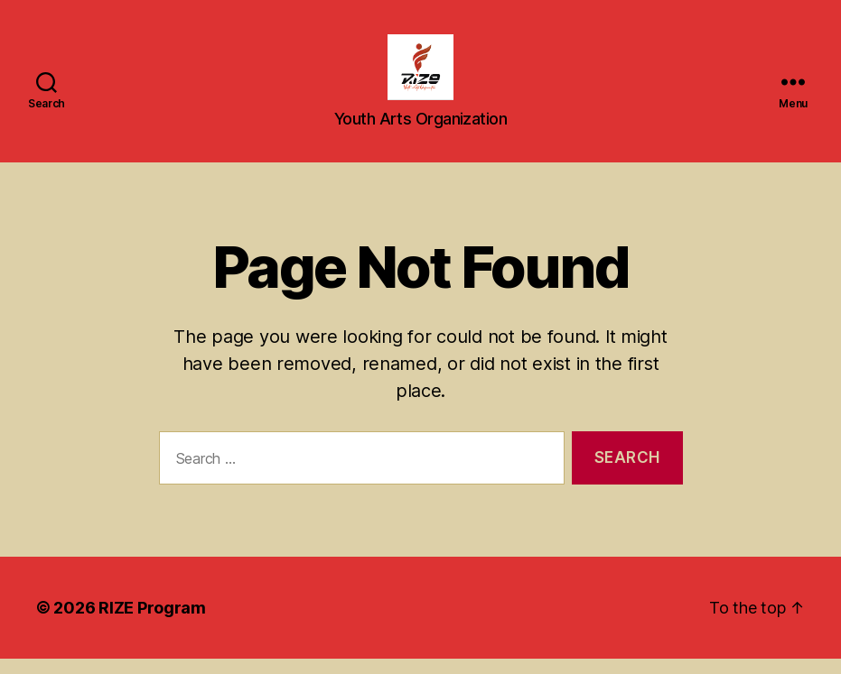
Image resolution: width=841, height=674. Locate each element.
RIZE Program (152, 623)
